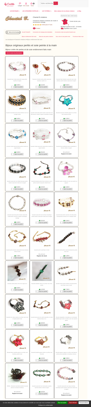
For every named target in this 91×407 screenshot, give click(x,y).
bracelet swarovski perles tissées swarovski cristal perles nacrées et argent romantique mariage (17, 216)
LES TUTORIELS (47, 11)
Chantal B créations (20, 39)
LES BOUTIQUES (15, 11)
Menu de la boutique (13, 32)
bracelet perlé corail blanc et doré (41, 250)
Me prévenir (66, 152)
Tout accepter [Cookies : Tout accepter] (62, 402)
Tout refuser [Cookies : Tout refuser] (73, 402)
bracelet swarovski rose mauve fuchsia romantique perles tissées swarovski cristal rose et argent (66, 388)
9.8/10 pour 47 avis (42, 24)
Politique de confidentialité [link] (45, 405)
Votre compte (69, 3)
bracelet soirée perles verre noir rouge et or (17, 283)
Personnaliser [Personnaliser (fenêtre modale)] (83, 402)
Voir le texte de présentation (14, 53)
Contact (38, 28)
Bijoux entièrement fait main (34, 39)
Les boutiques (9, 39)
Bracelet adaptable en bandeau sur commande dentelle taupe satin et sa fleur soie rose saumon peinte (66, 319)
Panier (76, 3)
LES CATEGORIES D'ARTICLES (30, 11)
